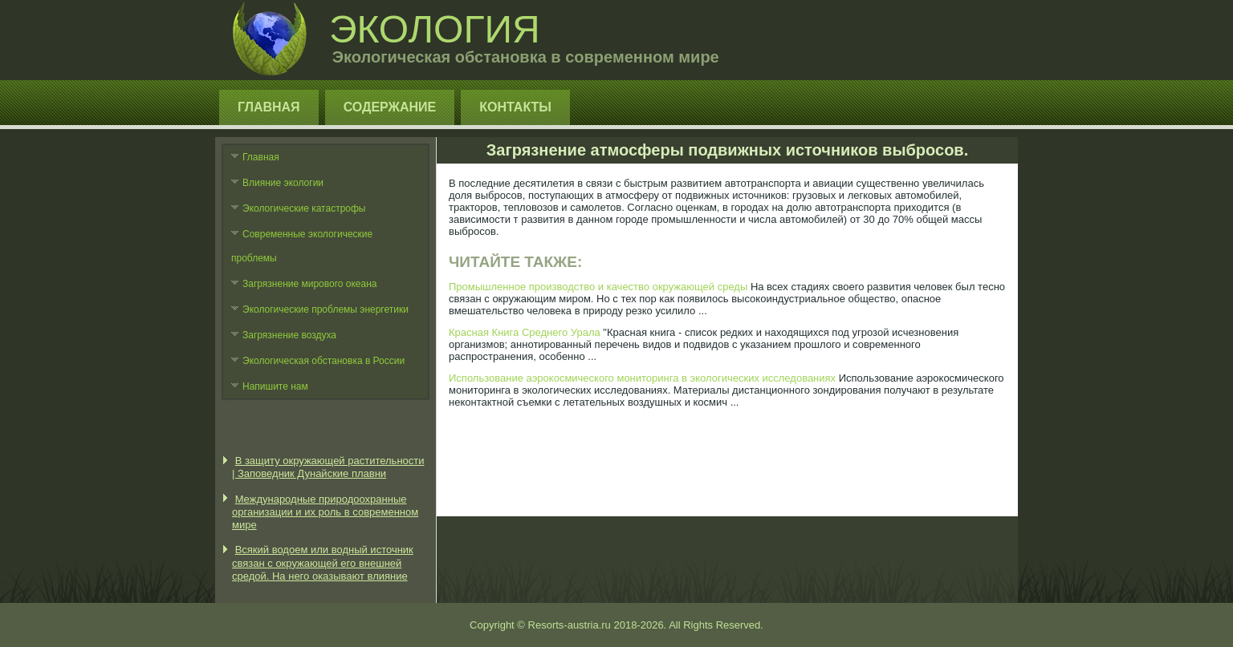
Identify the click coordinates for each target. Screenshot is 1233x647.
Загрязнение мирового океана (309, 283)
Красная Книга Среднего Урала (524, 332)
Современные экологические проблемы (301, 246)
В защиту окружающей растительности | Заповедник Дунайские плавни (328, 467)
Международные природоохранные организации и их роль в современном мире (325, 512)
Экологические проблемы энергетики (325, 309)
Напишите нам (275, 386)
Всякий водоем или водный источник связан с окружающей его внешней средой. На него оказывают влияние (322, 563)
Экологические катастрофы (304, 208)
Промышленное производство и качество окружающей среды (598, 287)
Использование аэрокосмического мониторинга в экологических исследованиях (642, 378)
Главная (269, 107)
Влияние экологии (283, 182)
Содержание (390, 107)
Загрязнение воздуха (289, 335)
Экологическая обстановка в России (323, 360)
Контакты (515, 107)
